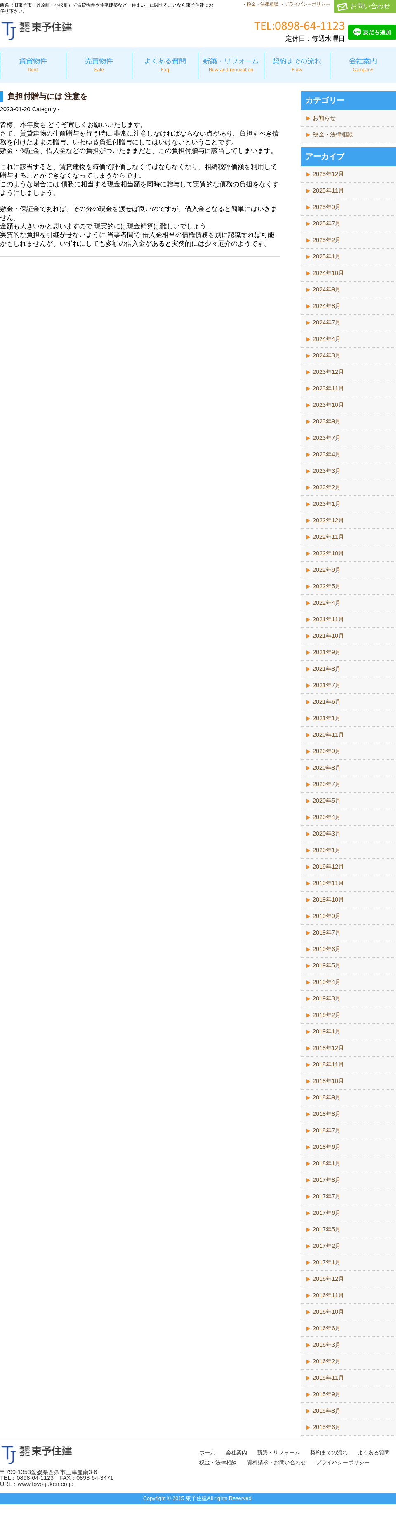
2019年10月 (328, 899)
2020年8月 (327, 767)
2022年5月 (327, 586)
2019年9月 (327, 916)
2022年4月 (327, 602)
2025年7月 (327, 223)
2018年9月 (327, 1097)
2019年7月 (327, 932)
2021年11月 (328, 619)
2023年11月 (328, 388)
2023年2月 (327, 487)
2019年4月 (327, 982)
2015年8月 (327, 1410)
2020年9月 (327, 751)
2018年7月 (327, 1130)
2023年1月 (327, 503)
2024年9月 (327, 289)
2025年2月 (327, 240)
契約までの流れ (329, 1452)
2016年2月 (327, 1361)
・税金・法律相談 (260, 4)
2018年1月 (327, 1163)
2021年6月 (327, 701)
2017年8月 (327, 1179)
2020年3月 (327, 833)
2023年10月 (328, 405)
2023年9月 (327, 421)
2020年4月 (327, 817)
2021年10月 (328, 635)
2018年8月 (327, 1114)
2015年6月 (327, 1427)
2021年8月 (327, 668)
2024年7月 (327, 322)
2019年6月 (327, 949)
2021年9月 (327, 652)
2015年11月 (328, 1377)
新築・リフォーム (278, 1452)
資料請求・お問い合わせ (276, 1462)
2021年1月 (327, 718)
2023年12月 (328, 372)
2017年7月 (327, 1196)
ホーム (207, 1452)
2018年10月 (328, 1081)
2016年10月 (328, 1311)
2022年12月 (328, 520)
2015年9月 (327, 1394)
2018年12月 (328, 1048)
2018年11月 (328, 1064)
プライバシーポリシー (343, 1462)
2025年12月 (328, 174)
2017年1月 (327, 1262)
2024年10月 (328, 273)
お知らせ (324, 118)
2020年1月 (327, 850)
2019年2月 (327, 1015)
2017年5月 (327, 1229)
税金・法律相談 (333, 134)
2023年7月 (327, 437)
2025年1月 (327, 256)
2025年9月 (327, 207)
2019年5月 (327, 965)
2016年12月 (328, 1278)
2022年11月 (328, 536)
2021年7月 (327, 685)
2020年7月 (327, 784)
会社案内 (236, 1452)
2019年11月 (328, 883)
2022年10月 (328, 553)
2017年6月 (327, 1212)
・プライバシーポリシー (305, 4)
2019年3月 (327, 998)
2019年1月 (327, 1031)
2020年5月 (327, 800)
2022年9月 (327, 569)
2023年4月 (327, 454)
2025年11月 (328, 190)
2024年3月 (327, 355)
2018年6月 (327, 1147)
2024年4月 (327, 339)
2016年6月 (327, 1328)
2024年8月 (327, 306)
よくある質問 (374, 1452)
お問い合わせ (370, 5)
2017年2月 (327, 1245)
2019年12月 (328, 866)
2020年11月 (328, 734)
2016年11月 (328, 1295)
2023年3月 (327, 470)
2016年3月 (327, 1344)
